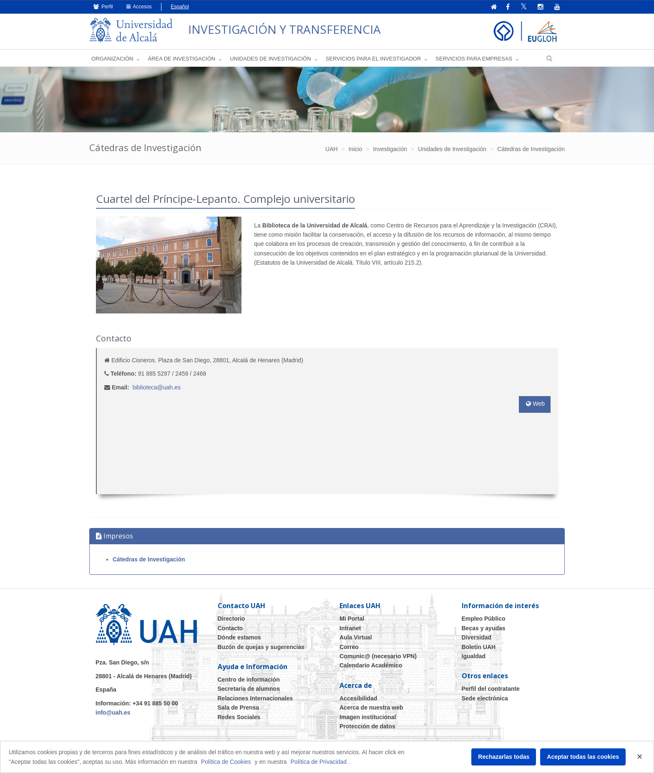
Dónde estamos (239, 637)
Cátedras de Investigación (149, 559)
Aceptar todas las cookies (583, 756)
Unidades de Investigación (270, 59)
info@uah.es (113, 712)
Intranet (350, 628)
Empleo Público (484, 618)
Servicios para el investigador (373, 59)
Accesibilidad (358, 698)
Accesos (139, 7)
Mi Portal (352, 618)
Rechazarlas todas (503, 756)
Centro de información (249, 679)
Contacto (230, 628)
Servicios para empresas (473, 59)
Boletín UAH (479, 647)
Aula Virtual (356, 637)
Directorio (231, 618)
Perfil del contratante (491, 688)
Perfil (103, 7)
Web (535, 403)
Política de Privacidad (319, 761)
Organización (112, 59)
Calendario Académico (371, 665)
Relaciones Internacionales (255, 698)
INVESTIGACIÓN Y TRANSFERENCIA (284, 29)
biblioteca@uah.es (157, 387)
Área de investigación (181, 59)
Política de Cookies (226, 761)
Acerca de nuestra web (371, 707)
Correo (349, 647)
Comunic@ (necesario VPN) (378, 656)
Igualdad (474, 656)
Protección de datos (367, 726)
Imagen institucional (368, 717)
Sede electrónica (485, 698)
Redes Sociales (239, 717)
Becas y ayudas (484, 628)
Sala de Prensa (238, 707)
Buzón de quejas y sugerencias (261, 647)
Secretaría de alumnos (249, 688)
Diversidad (477, 637)
